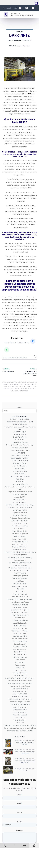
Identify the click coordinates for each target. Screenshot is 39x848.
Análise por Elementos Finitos (20, 518)
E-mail (19, 803)
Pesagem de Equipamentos (20, 615)
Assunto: (19, 821)
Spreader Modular (20, 573)
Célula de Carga (20, 618)
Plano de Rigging (19, 474)
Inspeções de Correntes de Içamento (20, 599)
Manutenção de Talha (20, 691)
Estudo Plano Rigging (20, 437)
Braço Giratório (20, 660)
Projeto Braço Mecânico (20, 541)
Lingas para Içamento (20, 555)
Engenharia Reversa (20, 515)
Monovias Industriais (20, 657)
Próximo (33, 369)
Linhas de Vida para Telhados (20, 702)
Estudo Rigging (20, 453)
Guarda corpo (20, 717)
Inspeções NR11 (20, 468)
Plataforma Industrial (20, 647)
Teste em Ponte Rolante (20, 620)
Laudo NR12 (20, 723)
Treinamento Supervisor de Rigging (20, 507)
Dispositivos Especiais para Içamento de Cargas (20, 552)
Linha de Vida (19, 589)
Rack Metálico (19, 591)
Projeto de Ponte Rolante (20, 544)
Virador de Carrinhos (20, 636)
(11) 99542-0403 (27, 15)
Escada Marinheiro (20, 720)
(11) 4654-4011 (16, 15)
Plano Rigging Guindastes (20, 484)
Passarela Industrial (19, 649)
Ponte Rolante (20, 665)
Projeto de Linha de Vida (20, 696)
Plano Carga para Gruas (20, 526)
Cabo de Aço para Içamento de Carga (19, 557)
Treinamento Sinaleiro (20, 510)
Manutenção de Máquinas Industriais (20, 681)
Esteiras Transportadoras (20, 639)
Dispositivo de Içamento (20, 549)
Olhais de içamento (20, 560)
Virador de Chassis (20, 633)
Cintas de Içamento (19, 499)
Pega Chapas (20, 581)
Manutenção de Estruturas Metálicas (20, 683)
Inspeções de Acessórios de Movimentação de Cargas (20, 428)
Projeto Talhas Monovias (20, 442)
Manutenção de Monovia (20, 689)
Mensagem (19, 830)
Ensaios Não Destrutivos (20, 447)
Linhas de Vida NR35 (20, 523)
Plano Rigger (20, 479)
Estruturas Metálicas (20, 641)
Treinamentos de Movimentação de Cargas (20, 505)
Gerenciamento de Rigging (20, 455)
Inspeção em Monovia (20, 607)
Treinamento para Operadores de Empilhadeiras (20, 728)
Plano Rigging (19, 482)
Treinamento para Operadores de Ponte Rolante (20, 725)
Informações (18, 41)
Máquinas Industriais (20, 628)
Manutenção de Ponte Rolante (20, 686)
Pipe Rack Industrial (20, 654)
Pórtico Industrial (19, 652)
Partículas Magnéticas (20, 466)
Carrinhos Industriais (20, 594)
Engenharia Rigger (20, 432)
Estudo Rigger (20, 439)
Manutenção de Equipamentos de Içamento (19, 678)
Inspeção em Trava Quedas (20, 610)
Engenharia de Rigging (20, 424)
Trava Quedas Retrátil (20, 712)
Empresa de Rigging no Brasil (20, 419)
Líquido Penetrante (20, 625)
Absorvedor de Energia (19, 715)
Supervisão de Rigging (20, 531)
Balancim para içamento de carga (20, 568)
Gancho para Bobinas (20, 583)
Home (9, 41)
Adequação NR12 (19, 497)
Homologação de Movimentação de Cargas (20, 445)
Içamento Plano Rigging (20, 460)
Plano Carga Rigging (20, 463)
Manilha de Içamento (20, 502)
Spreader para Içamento (20, 576)
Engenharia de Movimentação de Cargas (20, 422)
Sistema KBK (20, 668)
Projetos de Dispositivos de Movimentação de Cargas (20, 488)
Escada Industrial (19, 644)
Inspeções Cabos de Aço (20, 597)
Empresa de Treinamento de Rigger (20, 492)
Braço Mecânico (20, 662)
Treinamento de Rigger (20, 494)
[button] (36, 3)
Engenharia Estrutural (20, 513)
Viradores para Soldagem (20, 631)
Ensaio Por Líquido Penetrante (20, 450)
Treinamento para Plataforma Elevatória (20, 731)
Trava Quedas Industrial (20, 586)
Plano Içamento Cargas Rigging (20, 476)
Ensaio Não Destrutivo (20, 623)
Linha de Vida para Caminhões (20, 704)
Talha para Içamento (20, 578)
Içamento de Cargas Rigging (20, 458)
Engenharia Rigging (20, 434)
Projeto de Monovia (20, 536)
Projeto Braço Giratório (19, 539)
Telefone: (20, 812)
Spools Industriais (20, 670)
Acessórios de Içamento (20, 534)
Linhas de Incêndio (20, 675)
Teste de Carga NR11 (20, 471)
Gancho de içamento (20, 565)
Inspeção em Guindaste (20, 604)
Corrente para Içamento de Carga (20, 562)
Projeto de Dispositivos (20, 547)
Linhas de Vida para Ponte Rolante (20, 699)
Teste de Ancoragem (20, 710)
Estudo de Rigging (20, 528)
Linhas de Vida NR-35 (20, 694)
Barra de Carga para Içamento (20, 570)
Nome (19, 794)
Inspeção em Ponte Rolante (20, 602)
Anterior (5, 369)
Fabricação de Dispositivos (20, 520)
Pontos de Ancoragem (20, 707)
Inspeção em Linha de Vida (20, 612)
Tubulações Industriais (20, 673)
